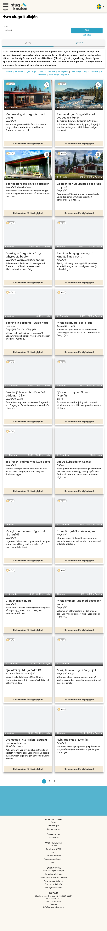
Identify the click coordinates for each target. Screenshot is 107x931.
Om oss (53, 846)
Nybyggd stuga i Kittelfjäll (73, 740)
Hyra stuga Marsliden (36, 72)
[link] (53, 871)
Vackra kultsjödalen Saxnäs (74, 462)
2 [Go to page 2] (49, 781)
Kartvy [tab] (79, 43)
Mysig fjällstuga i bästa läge (74, 323)
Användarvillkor (54, 856)
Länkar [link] (53, 862)
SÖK (87, 30)
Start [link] (53, 822)
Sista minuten (53, 829)
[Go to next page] (60, 781)
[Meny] (5, 4)
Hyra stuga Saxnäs (14, 72)
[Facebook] (53, 911)
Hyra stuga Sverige (80, 72)
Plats (6, 27)
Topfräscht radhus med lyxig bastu (28, 462)
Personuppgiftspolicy (53, 859)
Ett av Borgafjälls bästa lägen (76, 531)
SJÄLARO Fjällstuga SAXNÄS (23, 670)
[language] (100, 6)
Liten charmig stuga (18, 601)
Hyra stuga (53, 826)
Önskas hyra (53, 837)
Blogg (53, 852)
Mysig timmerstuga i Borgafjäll (76, 670)
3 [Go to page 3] (54, 781)
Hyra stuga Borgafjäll (58, 72)
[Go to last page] (65, 781)
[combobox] (34, 30)
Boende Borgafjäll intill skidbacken (27, 184)
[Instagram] (53, 915)
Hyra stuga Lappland (59, 75)
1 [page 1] (44, 781)
